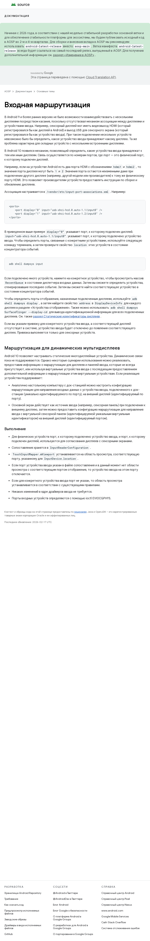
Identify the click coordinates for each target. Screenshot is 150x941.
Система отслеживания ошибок (120, 928)
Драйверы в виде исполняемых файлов (22, 927)
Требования (11, 898)
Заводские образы (15, 919)
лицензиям (80, 511)
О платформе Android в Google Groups (67, 918)
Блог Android (60, 904)
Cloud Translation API (101, 77)
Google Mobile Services (115, 916)
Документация (16, 16)
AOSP (7, 91)
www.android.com (112, 910)
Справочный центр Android (117, 893)
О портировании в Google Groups (73, 934)
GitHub (8, 934)
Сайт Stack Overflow (113, 922)
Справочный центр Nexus (116, 904)
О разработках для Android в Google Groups (70, 927)
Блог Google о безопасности (70, 910)
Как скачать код (14, 904)
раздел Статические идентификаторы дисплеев (66, 316)
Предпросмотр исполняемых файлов (21, 912)
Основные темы (46, 91)
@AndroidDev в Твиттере (67, 898)
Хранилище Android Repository (22, 893)
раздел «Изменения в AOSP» (73, 55)
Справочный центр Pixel (115, 898)
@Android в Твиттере (65, 893)
